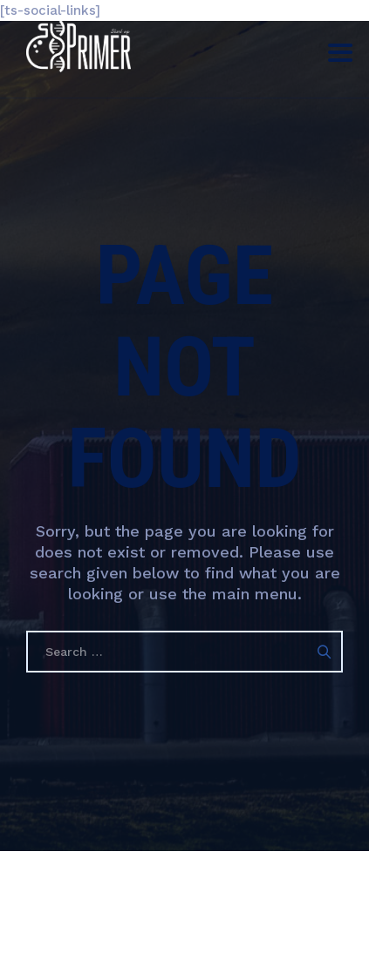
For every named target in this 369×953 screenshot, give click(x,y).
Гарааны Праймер (220, 900)
